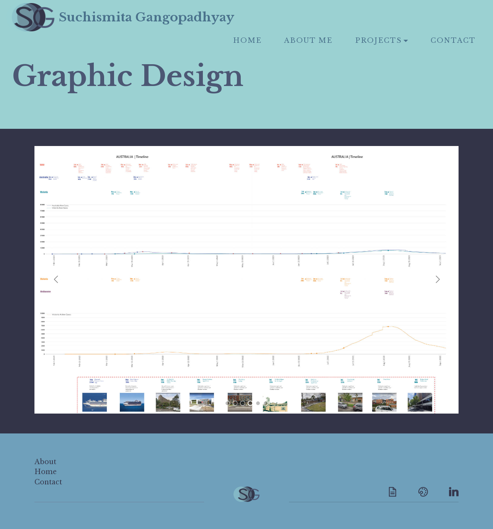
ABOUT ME (308, 40)
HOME (247, 40)
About (45, 468)
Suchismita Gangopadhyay (176, 17)
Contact (48, 489)
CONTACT (453, 40)
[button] (57, 279)
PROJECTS (378, 40)
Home (45, 478)
